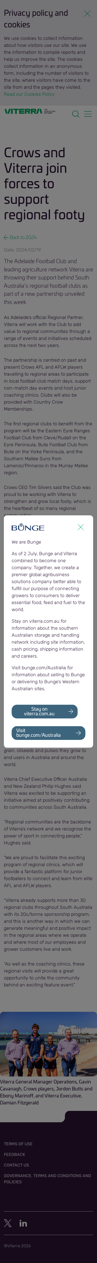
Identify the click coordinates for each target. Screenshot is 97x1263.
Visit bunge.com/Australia (38, 733)
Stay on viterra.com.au (39, 711)
